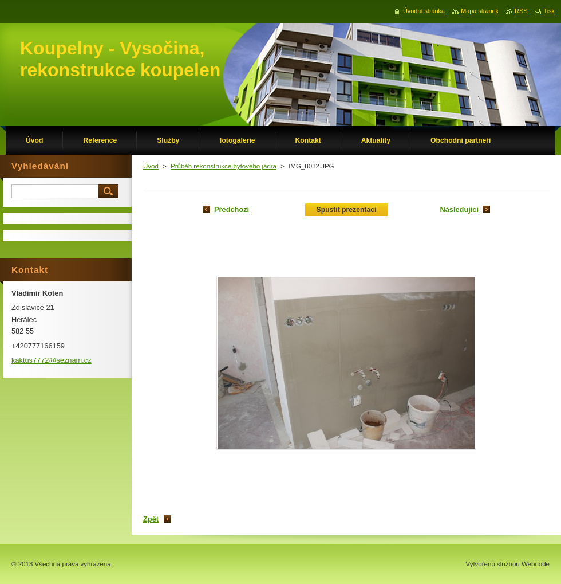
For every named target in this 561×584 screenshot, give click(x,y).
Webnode (536, 564)
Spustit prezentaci (347, 210)
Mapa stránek (480, 10)
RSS (521, 10)
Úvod (151, 166)
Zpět (151, 519)
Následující (459, 209)
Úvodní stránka (424, 10)
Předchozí (231, 209)
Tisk (549, 10)
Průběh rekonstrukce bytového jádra (223, 166)
